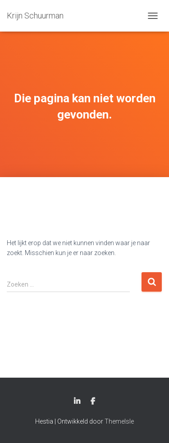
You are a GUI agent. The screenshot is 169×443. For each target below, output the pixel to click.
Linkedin (77, 401)
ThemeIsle (119, 421)
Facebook (93, 401)
